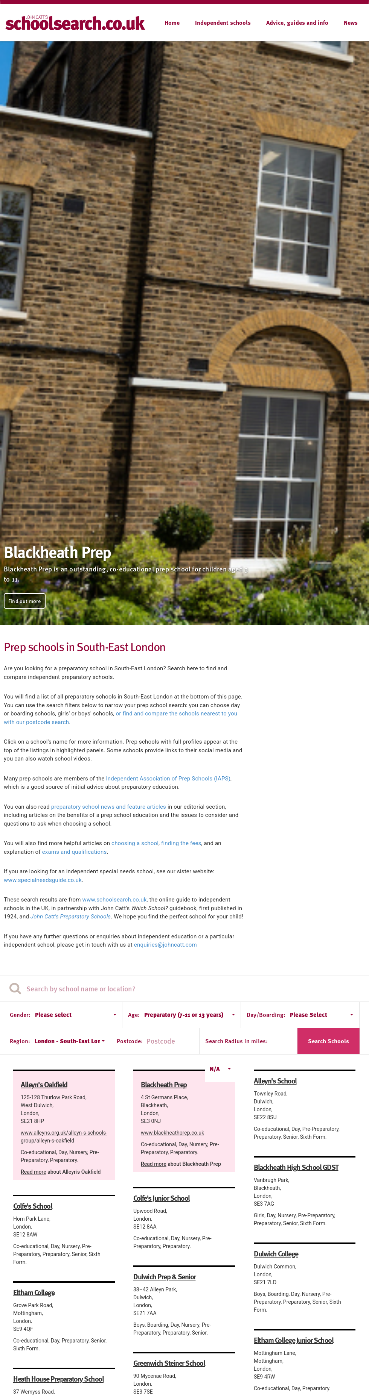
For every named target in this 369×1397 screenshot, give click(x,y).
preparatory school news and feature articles (108, 806)
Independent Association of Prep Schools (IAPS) (168, 778)
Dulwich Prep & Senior (164, 1276)
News (351, 22)
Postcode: (130, 1040)
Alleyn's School (275, 1080)
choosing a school (135, 843)
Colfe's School (32, 1205)
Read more (33, 1172)
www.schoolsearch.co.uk (114, 899)
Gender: (20, 1014)
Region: (20, 1040)
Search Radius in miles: (236, 1040)
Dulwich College (276, 1253)
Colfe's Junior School (161, 1197)
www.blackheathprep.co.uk (172, 1133)
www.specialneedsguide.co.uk (43, 880)
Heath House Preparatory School (58, 1378)
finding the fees (181, 843)
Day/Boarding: (266, 1014)
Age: (134, 1014)
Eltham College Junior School (293, 1339)
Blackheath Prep (164, 1084)
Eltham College (33, 1292)
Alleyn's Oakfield (44, 1084)
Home (172, 22)
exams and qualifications (74, 852)
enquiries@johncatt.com (165, 944)
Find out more (24, 601)
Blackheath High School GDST (296, 1167)
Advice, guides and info (297, 22)
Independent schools (223, 22)
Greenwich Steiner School (169, 1362)
